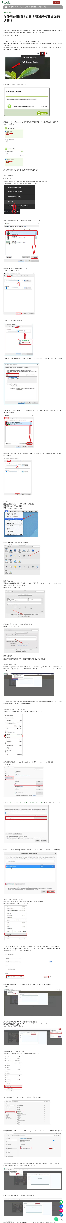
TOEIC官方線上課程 (22, 7)
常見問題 (33, 7)
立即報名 (56, 2)
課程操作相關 (42, 7)
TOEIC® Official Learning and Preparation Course (25, 802)
